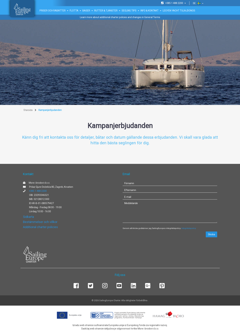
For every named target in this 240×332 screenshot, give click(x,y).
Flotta (75, 10)
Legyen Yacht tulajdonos (179, 10)
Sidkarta (28, 217)
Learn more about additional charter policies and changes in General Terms (120, 17)
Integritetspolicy (188, 228)
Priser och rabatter (54, 10)
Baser (87, 10)
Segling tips (130, 10)
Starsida (28, 110)
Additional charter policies (40, 227)
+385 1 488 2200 (38, 191)
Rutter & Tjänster (107, 10)
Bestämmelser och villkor (40, 222)
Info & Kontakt (151, 10)
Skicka (211, 234)
